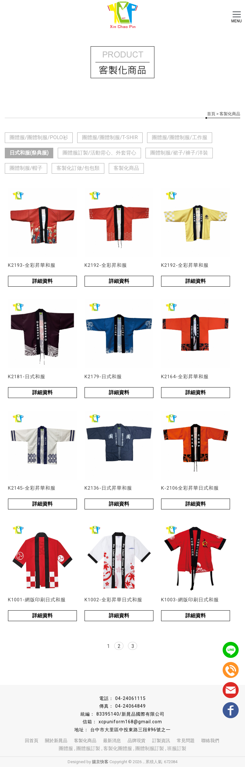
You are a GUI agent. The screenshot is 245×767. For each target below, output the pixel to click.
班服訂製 (176, 748)
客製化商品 (126, 168)
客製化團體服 (117, 748)
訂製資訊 (161, 740)
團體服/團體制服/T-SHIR (110, 137)
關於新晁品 (56, 740)
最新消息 (112, 740)
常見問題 (186, 740)
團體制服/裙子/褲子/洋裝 (179, 153)
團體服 (66, 748)
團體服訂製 (88, 748)
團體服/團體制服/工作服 (179, 137)
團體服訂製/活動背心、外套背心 (99, 153)
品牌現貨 (136, 740)
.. (144, 761)
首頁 (211, 113)
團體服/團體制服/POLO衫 (39, 137)
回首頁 (31, 740)
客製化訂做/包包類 (78, 168)
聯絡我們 (210, 740)
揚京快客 (100, 761)
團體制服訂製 (149, 748)
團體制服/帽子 (26, 168)
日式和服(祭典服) (29, 153)
